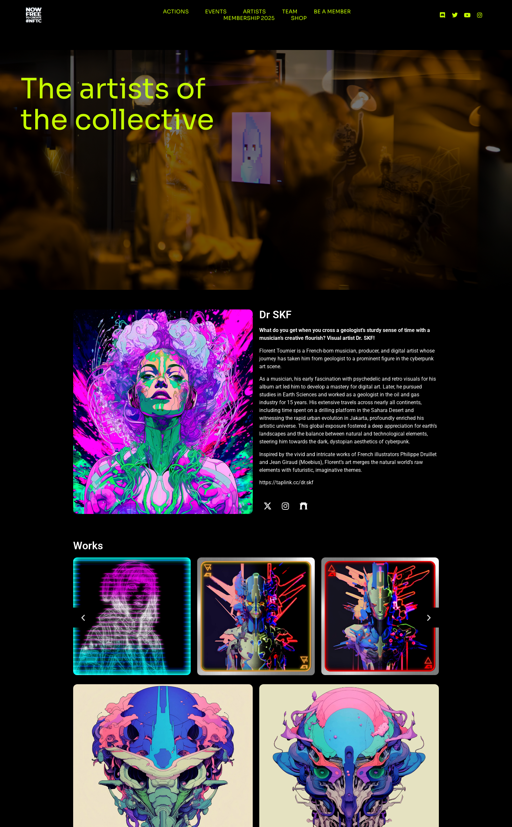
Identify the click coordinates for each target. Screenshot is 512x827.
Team (289, 11)
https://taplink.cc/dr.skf (286, 482)
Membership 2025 (249, 18)
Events (216, 11)
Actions (176, 11)
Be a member (332, 11)
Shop (299, 18)
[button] (83, 618)
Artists (254, 11)
